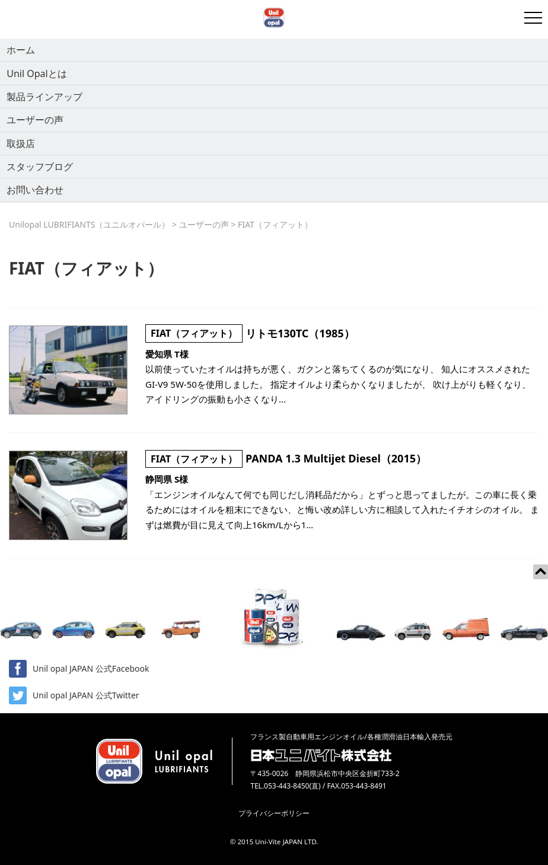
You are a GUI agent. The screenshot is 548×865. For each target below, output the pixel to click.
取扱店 (21, 143)
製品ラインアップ (44, 96)
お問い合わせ (35, 189)
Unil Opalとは (36, 73)
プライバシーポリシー (274, 813)
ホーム (21, 49)
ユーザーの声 (35, 119)
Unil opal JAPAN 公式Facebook (79, 669)
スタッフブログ (40, 166)
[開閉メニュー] (533, 18)
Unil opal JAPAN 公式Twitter (74, 695)
